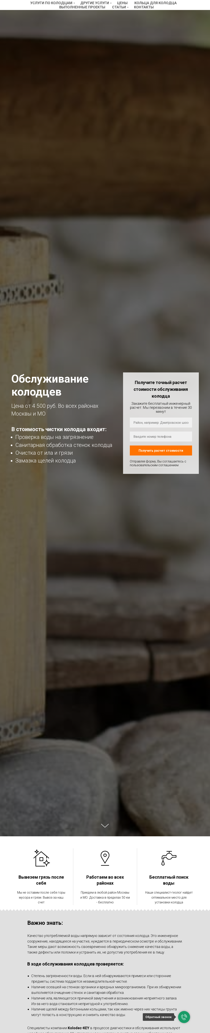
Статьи (119, 7)
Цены (122, 3)
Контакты (144, 7)
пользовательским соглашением (154, 465)
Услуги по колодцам (51, 3)
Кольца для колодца (155, 3)
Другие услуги (94, 3)
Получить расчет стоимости (161, 450)
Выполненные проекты (82, 7)
